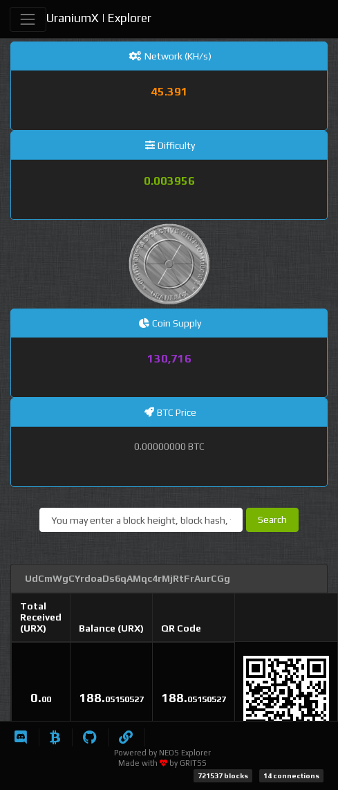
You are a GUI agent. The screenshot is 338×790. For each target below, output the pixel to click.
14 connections (291, 775)
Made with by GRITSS (162, 763)
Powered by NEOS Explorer (162, 752)
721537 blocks (223, 775)
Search (272, 519)
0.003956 (169, 180)
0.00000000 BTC (169, 446)
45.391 (169, 91)
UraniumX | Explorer (98, 18)
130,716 (169, 358)
